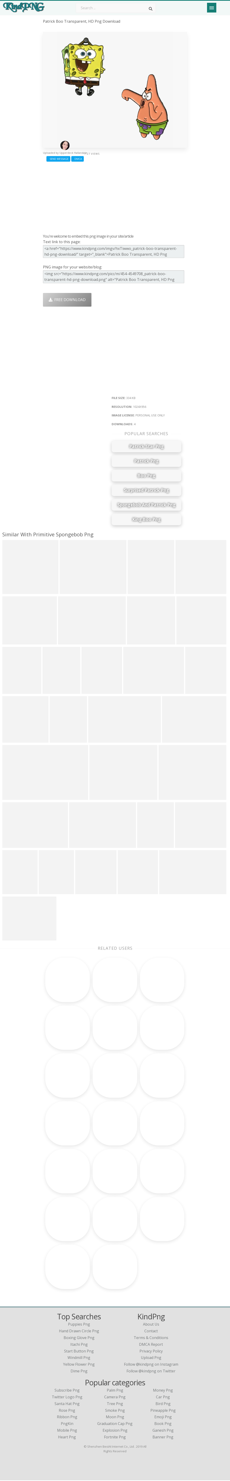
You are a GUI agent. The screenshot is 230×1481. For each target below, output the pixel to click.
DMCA (77, 158)
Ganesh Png (163, 1431)
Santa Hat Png (67, 1404)
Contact (151, 1331)
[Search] (150, 8)
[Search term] (116, 8)
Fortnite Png (115, 1437)
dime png (79, 1371)
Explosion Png (115, 1431)
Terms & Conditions (151, 1338)
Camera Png (115, 1397)
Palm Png (115, 1390)
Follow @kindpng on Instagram (151, 1365)
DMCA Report (151, 1345)
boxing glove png (79, 1338)
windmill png (79, 1358)
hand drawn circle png (79, 1331)
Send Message (58, 158)
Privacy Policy (151, 1351)
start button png (79, 1351)
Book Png (163, 1424)
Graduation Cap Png (115, 1424)
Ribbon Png (67, 1417)
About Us (151, 1325)
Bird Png (163, 1404)
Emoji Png (163, 1417)
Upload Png (151, 1358)
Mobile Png (67, 1431)
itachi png (79, 1345)
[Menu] (211, 8)
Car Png (163, 1397)
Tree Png (115, 1404)
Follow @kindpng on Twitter (150, 1371)
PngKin (67, 1424)
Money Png (163, 1390)
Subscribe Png (67, 1390)
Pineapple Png (163, 1411)
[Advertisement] (115, 196)
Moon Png (115, 1417)
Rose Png (67, 1411)
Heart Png (67, 1437)
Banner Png (162, 1437)
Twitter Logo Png (67, 1397)
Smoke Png (115, 1411)
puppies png (79, 1325)
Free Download (67, 299)
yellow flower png (79, 1365)
